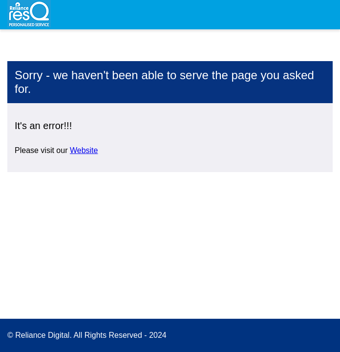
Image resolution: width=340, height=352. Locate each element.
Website (84, 150)
